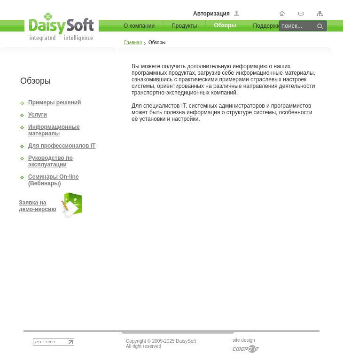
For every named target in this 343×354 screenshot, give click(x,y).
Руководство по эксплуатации (50, 161)
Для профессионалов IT (61, 145)
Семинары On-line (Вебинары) (53, 180)
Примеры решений (54, 102)
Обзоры (225, 25)
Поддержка (268, 26)
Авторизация (211, 13)
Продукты (184, 26)
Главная (133, 42)
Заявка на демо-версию (37, 205)
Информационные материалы (54, 130)
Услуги (37, 114)
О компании (139, 26)
